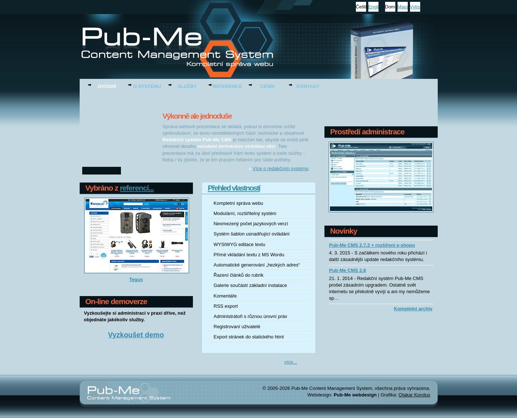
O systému (147, 86)
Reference (227, 86)
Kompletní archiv (413, 308)
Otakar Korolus (414, 395)
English (373, 7)
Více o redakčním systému (280, 168)
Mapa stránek (403, 7)
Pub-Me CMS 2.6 (347, 270)
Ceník (267, 86)
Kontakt (307, 86)
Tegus (136, 279)
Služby (187, 86)
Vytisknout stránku (415, 7)
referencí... (137, 188)
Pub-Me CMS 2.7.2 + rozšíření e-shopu (372, 245)
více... (290, 362)
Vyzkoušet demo (136, 335)
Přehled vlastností (234, 188)
